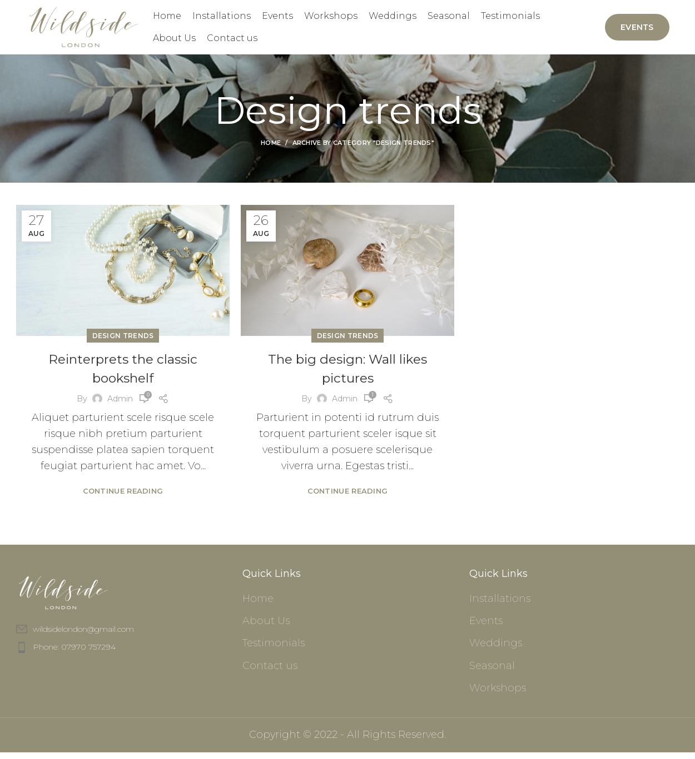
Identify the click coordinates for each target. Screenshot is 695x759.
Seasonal (492, 672)
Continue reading (123, 497)
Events (637, 31)
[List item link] (121, 654)
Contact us (269, 672)
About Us (266, 628)
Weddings (495, 650)
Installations (499, 605)
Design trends (123, 343)
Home (271, 150)
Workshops (497, 694)
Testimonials (273, 650)
